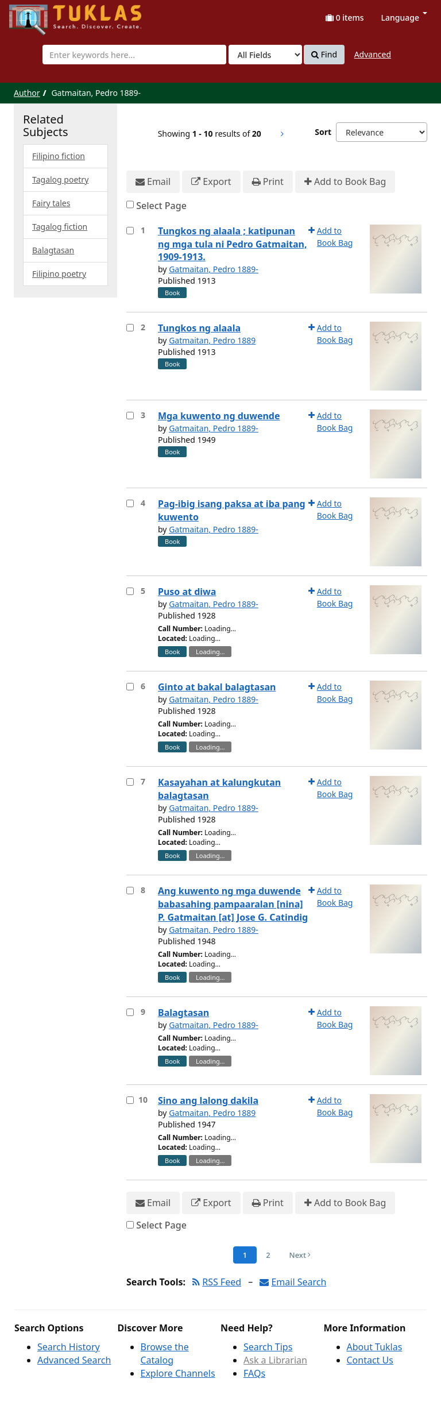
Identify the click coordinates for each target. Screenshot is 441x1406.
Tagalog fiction (59, 226)
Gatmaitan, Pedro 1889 (212, 340)
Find (324, 54)
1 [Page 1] (245, 1255)
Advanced (372, 54)
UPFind (37, 14)
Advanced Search (74, 1360)
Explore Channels (178, 1373)
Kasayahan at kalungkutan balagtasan (219, 789)
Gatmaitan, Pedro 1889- (213, 269)
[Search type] (265, 54)
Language (404, 17)
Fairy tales (51, 203)
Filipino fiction (58, 155)
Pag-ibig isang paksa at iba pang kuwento (231, 510)
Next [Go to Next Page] (300, 1255)
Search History (68, 1347)
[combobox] (134, 54)
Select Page (161, 205)
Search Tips (267, 1347)
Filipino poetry (59, 273)
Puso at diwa (187, 591)
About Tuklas (375, 1347)
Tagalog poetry (60, 179)
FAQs (254, 1373)
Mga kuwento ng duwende (219, 416)
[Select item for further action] (130, 230)
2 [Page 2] (268, 1255)
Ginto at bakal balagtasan (217, 687)
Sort (323, 131)
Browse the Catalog (165, 1353)
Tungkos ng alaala (199, 328)
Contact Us (370, 1360)
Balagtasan (183, 1012)
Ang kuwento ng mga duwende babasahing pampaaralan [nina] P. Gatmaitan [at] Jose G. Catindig (233, 904)
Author (27, 92)
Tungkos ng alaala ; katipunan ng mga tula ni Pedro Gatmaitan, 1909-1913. (232, 244)
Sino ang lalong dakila (208, 1100)
